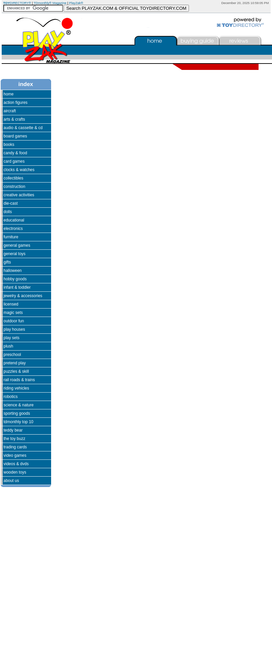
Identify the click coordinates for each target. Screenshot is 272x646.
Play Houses (14, 329)
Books (9, 144)
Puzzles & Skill (16, 371)
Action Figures (16, 102)
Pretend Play (15, 363)
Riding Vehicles (16, 388)
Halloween (13, 270)
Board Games (15, 136)
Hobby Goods (15, 279)
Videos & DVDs (16, 463)
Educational (14, 220)
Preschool (12, 354)
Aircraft (10, 111)
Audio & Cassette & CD (23, 127)
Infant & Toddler (17, 287)
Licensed (11, 304)
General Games (17, 245)
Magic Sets (13, 312)
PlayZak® (76, 3)
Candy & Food (15, 153)
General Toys (15, 253)
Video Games (15, 455)
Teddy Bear (13, 430)
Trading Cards (15, 447)
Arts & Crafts (14, 119)
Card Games (14, 161)
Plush (8, 346)
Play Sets (12, 337)
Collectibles (14, 178)
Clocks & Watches (19, 169)
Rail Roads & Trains (19, 379)
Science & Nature (19, 405)
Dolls (8, 211)
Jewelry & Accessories (23, 295)
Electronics (13, 228)
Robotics (11, 396)
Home (9, 94)
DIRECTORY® (17, 3)
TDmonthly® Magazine (50, 3)
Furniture (11, 237)
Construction (15, 186)
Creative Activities (19, 195)
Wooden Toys (15, 472)
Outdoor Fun (14, 321)
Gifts (7, 262)
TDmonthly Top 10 (19, 421)
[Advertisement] (21, 554)
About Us (11, 480)
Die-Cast (11, 203)
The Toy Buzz (15, 438)
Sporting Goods (17, 413)
